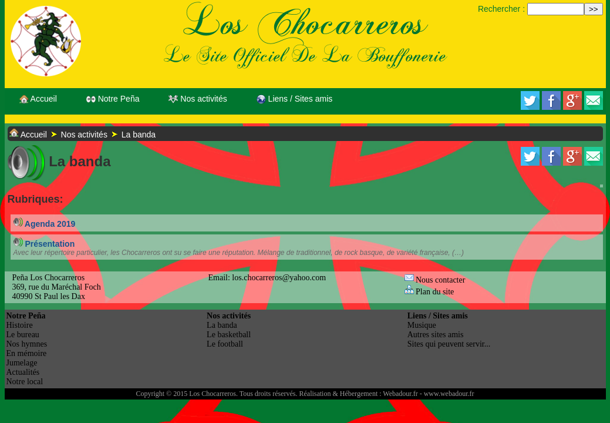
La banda (139, 134)
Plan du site (429, 291)
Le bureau (22, 334)
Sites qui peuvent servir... (449, 344)
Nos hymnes (27, 344)
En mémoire (26, 353)
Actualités (23, 372)
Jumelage (22, 362)
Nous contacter (435, 280)
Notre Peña (113, 99)
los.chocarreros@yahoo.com (279, 277)
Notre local (24, 381)
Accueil (38, 99)
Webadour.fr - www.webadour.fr (428, 394)
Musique (421, 325)
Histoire (19, 325)
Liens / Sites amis (295, 99)
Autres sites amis (435, 334)
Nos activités (197, 99)
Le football (225, 344)
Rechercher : (501, 9)
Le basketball (229, 334)
